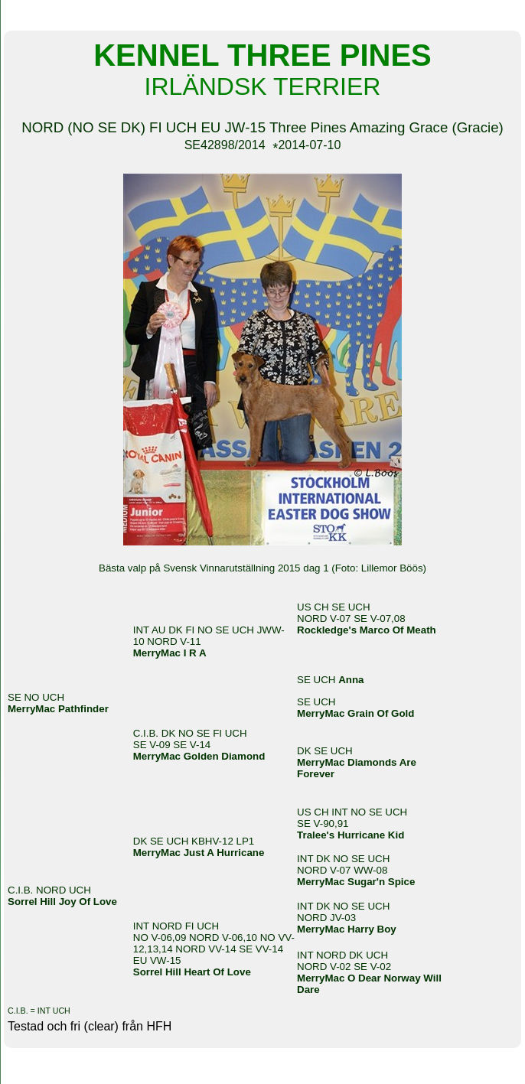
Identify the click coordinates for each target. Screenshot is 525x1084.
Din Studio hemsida (262, 1075)
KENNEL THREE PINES (262, 14)
